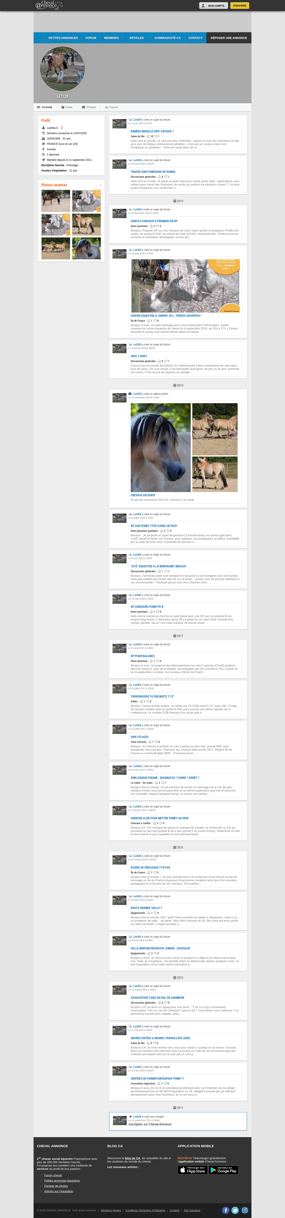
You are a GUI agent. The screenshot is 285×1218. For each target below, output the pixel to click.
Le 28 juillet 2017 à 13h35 (141, 688)
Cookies (174, 1210)
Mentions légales (111, 1210)
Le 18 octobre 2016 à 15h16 (142, 859)
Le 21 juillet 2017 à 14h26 (141, 729)
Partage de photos (56, 1186)
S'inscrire (240, 5)
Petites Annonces (63, 38)
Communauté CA (168, 38)
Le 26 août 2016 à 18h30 (140, 900)
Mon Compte (216, 5)
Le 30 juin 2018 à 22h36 (140, 558)
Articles (136, 38)
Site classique (192, 1210)
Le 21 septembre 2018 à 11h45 (143, 397)
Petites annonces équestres (62, 1180)
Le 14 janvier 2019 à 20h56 (141, 348)
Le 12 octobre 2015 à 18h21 (142, 990)
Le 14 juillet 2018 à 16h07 (141, 518)
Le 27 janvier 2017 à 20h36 (141, 810)
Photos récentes (71, 184)
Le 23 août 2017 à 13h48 (140, 648)
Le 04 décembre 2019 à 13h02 (143, 213)
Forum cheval (53, 1175)
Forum (91, 38)
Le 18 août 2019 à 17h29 (140, 253)
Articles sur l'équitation (58, 1191)
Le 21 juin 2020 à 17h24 (140, 123)
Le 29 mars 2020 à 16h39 (141, 164)
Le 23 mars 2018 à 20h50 (141, 599)
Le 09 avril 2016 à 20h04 (140, 940)
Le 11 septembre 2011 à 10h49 (143, 1120)
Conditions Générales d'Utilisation (145, 1210)
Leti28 (137, 119)
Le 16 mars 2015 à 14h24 (141, 1070)
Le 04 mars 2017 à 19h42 (141, 770)
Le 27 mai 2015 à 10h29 (140, 1030)
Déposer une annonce (229, 38)
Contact (196, 38)
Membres (111, 38)
